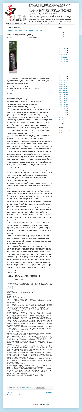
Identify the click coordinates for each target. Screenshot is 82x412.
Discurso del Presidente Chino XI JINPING (25, 31)
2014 (60, 117)
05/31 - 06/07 (63, 78)
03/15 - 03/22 (63, 96)
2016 (60, 34)
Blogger (47, 404)
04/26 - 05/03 (63, 88)
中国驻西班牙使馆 (18, 279)
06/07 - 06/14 (63, 76)
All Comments (62, 132)
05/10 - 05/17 (63, 84)
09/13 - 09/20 (63, 52)
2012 (60, 121)
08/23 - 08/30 (63, 59)
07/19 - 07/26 (63, 64)
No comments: (29, 387)
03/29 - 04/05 (63, 92)
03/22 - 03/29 (63, 94)
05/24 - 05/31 (63, 80)
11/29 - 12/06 (63, 42)
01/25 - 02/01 (63, 108)
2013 (60, 119)
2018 (60, 30)
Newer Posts (10, 392)
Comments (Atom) (17, 395)
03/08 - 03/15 (63, 98)
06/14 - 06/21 (63, 74)
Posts (60, 130)
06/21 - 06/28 (63, 72)
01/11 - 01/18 (63, 112)
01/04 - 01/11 (63, 114)
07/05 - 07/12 (63, 68)
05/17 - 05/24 (63, 82)
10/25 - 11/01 (63, 46)
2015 (60, 36)
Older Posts (49, 392)
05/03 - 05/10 (63, 86)
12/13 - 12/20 (63, 38)
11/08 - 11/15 (63, 44)
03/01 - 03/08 (63, 100)
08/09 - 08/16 (63, 61)
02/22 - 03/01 (63, 102)
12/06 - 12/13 (63, 40)
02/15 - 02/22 (63, 104)
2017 (60, 32)
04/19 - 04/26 (63, 90)
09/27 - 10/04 (63, 48)
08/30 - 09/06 (63, 54)
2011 (60, 123)
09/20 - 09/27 (63, 50)
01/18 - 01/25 (63, 110)
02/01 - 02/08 (63, 106)
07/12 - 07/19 (63, 66)
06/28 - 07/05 (63, 70)
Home (30, 392)
